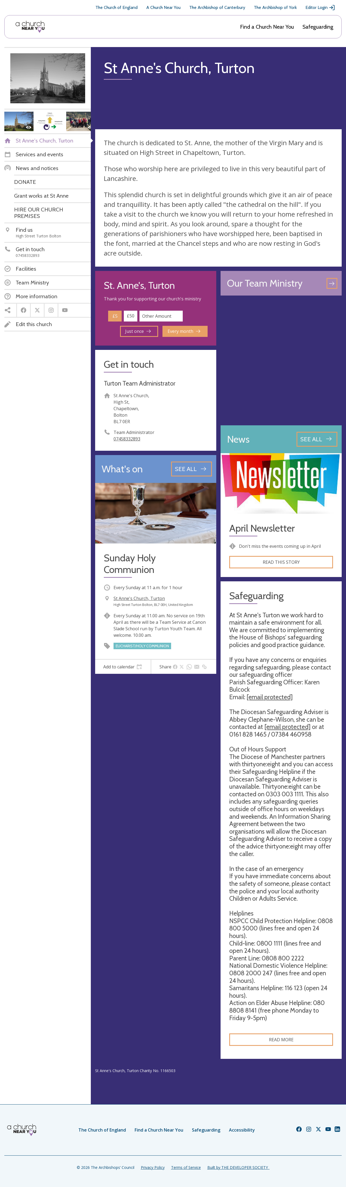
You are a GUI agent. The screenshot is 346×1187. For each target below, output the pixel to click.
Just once (138, 331)
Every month (184, 331)
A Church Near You (163, 7)
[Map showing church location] (281, 360)
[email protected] (270, 697)
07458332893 (127, 439)
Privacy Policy (153, 1167)
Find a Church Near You (267, 27)
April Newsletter (262, 528)
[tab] (123, 667)
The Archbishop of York (275, 7)
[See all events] (191, 469)
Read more (281, 1040)
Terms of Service (186, 1167)
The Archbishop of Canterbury (217, 7)
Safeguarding (317, 27)
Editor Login (320, 7)
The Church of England (116, 7)
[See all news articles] (317, 439)
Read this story (281, 562)
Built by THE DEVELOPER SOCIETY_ (238, 1167)
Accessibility (242, 1130)
